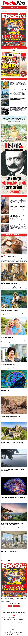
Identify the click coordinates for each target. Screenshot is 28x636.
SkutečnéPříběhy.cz (13, 617)
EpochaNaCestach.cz (22, 617)
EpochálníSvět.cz (7, 619)
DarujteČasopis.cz (7, 622)
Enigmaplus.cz (21, 619)
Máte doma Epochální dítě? (18, 632)
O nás (3, 631)
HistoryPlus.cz (14, 622)
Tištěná (10, 606)
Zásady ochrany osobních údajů (20, 631)
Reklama (5, 631)
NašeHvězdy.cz (5, 617)
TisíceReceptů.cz (5, 621)
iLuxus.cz (16, 621)
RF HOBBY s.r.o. (14, 629)
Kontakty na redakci (11, 631)
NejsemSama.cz (21, 622)
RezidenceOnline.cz (22, 621)
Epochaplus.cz (14, 619)
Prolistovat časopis (14, 48)
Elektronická (16, 606)
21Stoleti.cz (11, 621)
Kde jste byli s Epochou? (9, 632)
